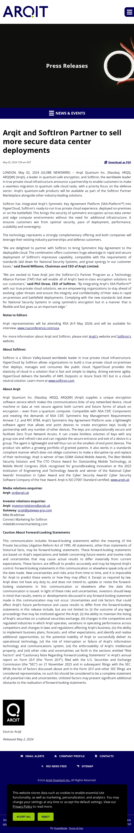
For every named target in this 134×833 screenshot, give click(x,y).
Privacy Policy (22, 806)
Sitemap (85, 766)
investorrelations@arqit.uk (31, 506)
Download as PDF (117, 162)
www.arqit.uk (120, 480)
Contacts (104, 756)
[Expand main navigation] (129, 12)
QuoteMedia (60, 828)
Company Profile (69, 756)
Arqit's (93, 336)
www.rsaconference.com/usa (38, 328)
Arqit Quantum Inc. (58, 780)
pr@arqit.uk (20, 493)
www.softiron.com (61, 381)
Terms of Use (76, 828)
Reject (46, 816)
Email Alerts (32, 756)
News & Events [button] (67, 113)
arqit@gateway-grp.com (35, 510)
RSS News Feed (54, 766)
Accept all (24, 816)
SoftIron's (124, 336)
